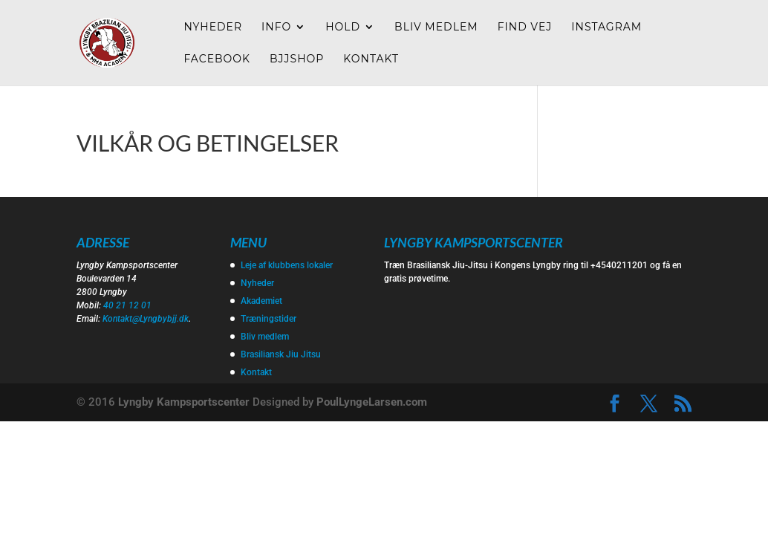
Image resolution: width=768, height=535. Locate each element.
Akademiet (261, 301)
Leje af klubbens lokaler (287, 265)
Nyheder (212, 27)
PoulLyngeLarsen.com (371, 402)
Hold (342, 27)
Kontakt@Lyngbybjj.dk (145, 319)
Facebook (216, 59)
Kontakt (371, 59)
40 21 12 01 (127, 305)
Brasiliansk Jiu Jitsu (281, 354)
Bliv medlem (436, 27)
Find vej (525, 27)
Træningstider (268, 319)
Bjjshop (297, 59)
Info (276, 27)
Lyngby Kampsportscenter (184, 402)
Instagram (606, 27)
